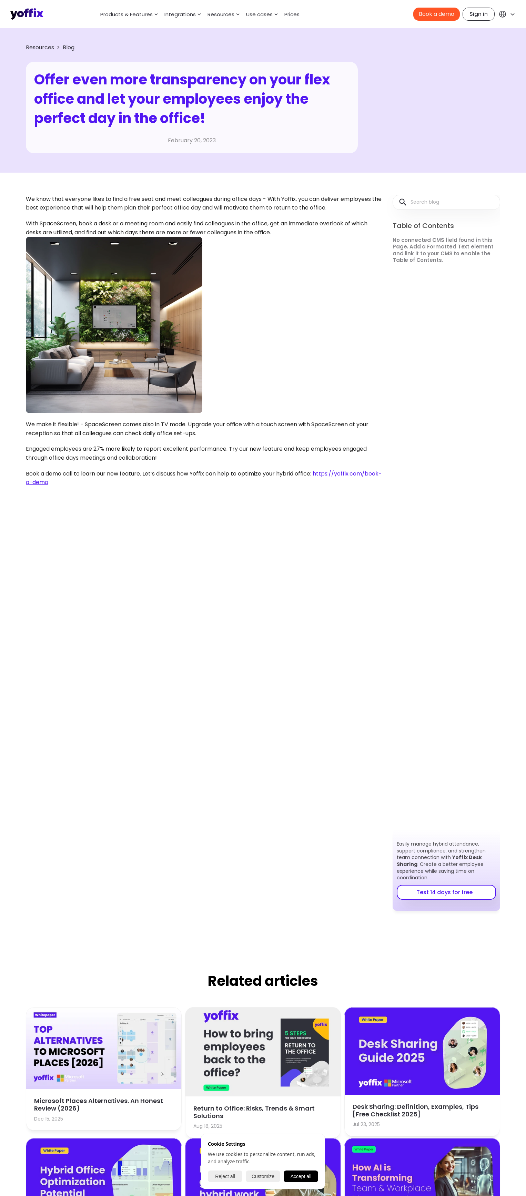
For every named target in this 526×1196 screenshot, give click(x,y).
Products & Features (126, 14)
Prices (292, 14)
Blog (68, 47)
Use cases (259, 14)
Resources (40, 47)
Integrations (180, 14)
